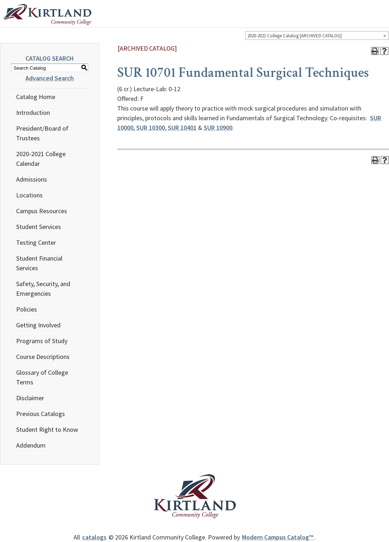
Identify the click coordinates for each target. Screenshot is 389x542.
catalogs (94, 537)
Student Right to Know (47, 429)
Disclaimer (30, 398)
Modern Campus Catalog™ (277, 537)
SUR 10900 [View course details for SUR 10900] (218, 127)
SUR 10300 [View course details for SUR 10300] (150, 127)
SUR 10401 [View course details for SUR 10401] (182, 127)
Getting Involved (38, 325)
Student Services (38, 227)
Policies (26, 309)
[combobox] (317, 35)
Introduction (33, 112)
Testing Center (36, 242)
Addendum (31, 445)
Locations (29, 195)
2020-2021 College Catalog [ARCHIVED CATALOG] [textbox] (294, 36)
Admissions (31, 179)
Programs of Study (41, 341)
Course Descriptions (43, 356)
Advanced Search (49, 78)
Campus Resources (41, 211)
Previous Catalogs (40, 414)
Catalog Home (35, 97)
